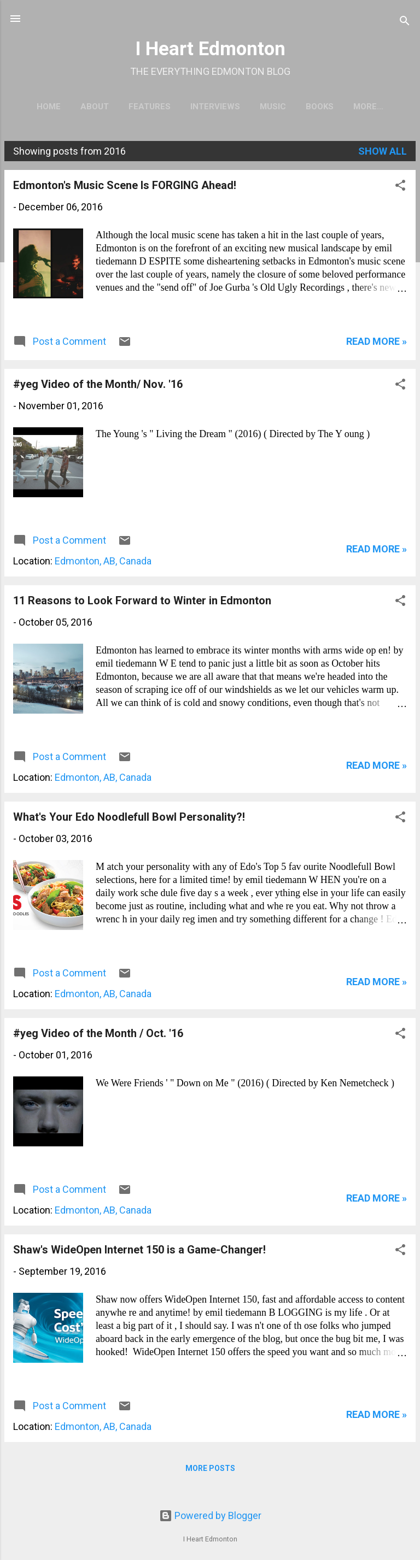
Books (316, 106)
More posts (210, 1470)
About (91, 106)
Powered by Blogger (210, 1515)
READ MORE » (376, 343)
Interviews (211, 106)
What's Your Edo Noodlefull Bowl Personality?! (129, 819)
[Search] (404, 22)
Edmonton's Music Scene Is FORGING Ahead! (124, 187)
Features (146, 106)
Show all (382, 153)
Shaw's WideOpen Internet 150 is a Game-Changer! (139, 1251)
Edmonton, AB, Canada (103, 563)
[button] (400, 189)
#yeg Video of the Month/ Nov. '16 (98, 386)
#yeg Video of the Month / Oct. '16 (98, 1035)
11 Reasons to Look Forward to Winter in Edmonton (142, 602)
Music (269, 106)
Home (45, 106)
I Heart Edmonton (210, 49)
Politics (368, 106)
